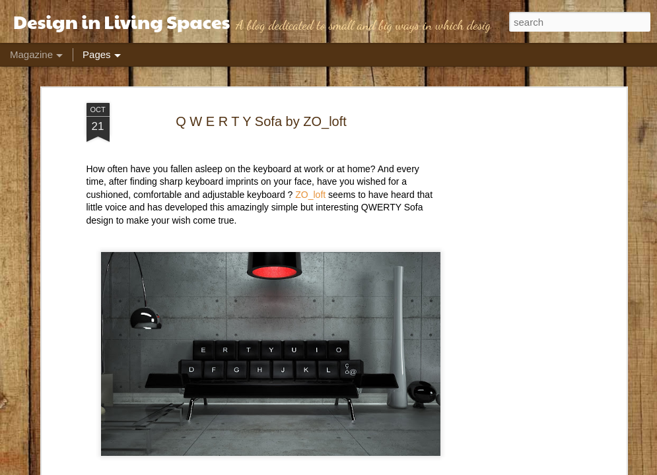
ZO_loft (309, 194)
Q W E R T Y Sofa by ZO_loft (261, 121)
